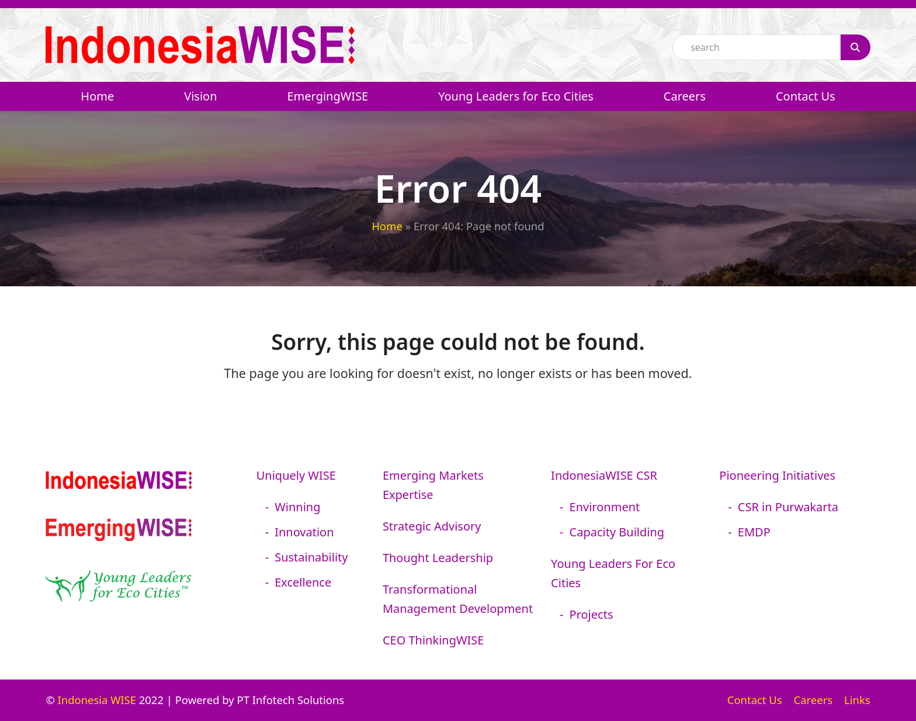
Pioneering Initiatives (777, 475)
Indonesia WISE (97, 699)
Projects (591, 614)
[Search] (855, 47)
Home (387, 226)
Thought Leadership (438, 558)
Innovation (304, 532)
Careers (813, 699)
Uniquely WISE (296, 475)
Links (857, 699)
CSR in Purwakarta (788, 507)
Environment (605, 507)
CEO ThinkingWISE (433, 640)
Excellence (303, 582)
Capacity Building (617, 532)
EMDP (754, 532)
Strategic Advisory (432, 526)
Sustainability (311, 557)
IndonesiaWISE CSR (604, 475)
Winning (297, 507)
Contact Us (754, 699)
